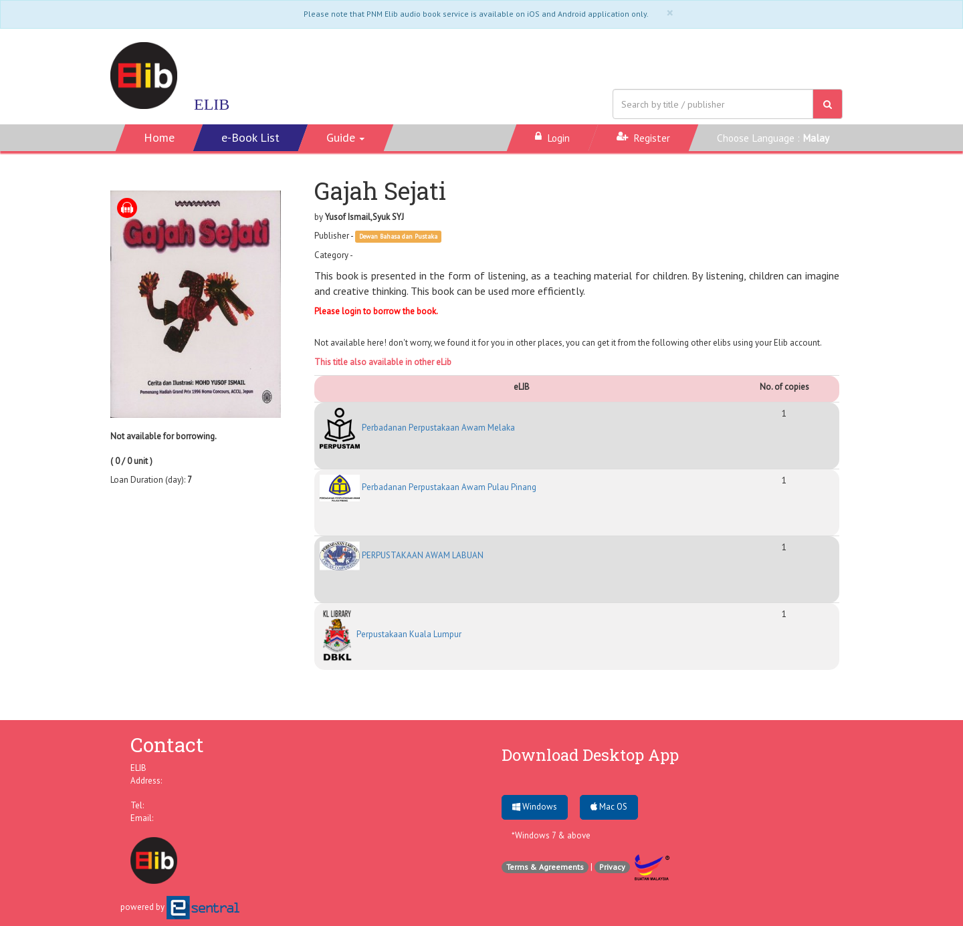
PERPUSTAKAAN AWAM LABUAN (402, 555)
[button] (346, 137)
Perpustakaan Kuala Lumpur (390, 634)
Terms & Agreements (545, 867)
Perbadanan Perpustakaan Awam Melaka (417, 427)
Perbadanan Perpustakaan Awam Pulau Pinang (428, 487)
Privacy (612, 867)
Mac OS (609, 806)
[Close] (669, 13)
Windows (534, 806)
